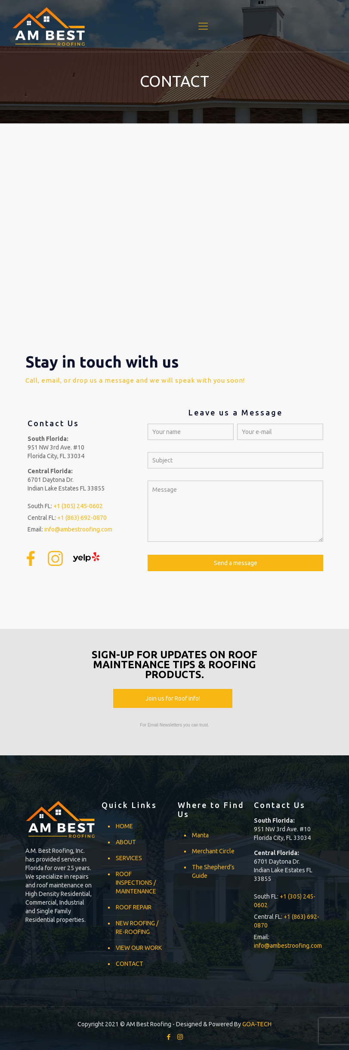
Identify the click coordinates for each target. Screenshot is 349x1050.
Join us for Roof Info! (172, 698)
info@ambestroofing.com (78, 529)
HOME (124, 826)
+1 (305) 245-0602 (78, 506)
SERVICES (129, 858)
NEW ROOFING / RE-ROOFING (137, 927)
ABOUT (126, 842)
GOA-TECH (257, 1024)
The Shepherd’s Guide (213, 871)
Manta (200, 835)
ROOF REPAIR (133, 907)
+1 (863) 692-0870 (82, 517)
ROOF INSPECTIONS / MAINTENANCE (136, 883)
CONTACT (129, 963)
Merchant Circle (213, 851)
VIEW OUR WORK (139, 947)
